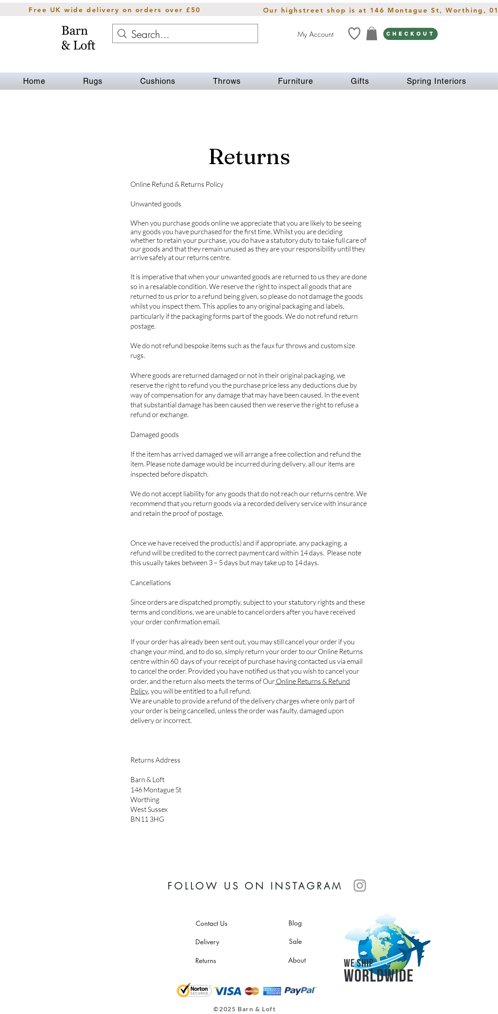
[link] (371, 33)
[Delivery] (207, 942)
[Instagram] (360, 885)
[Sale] (295, 941)
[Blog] (295, 923)
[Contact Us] (211, 923)
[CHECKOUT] (410, 34)
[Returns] (206, 961)
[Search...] (186, 34)
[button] (93, 81)
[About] (297, 960)
